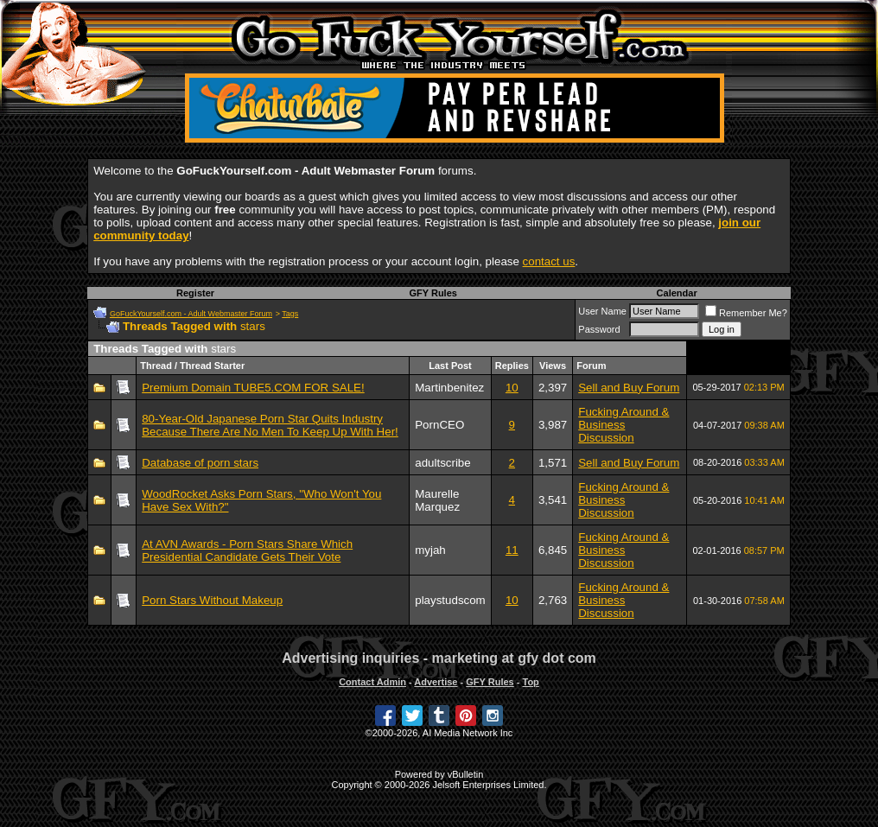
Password (599, 329)
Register (195, 293)
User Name (602, 311)
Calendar (677, 293)
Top (530, 682)
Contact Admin (372, 682)
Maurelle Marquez (437, 500)
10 (512, 387)
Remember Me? (746, 313)
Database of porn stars (200, 462)
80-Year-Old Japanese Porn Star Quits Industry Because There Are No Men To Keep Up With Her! (270, 425)
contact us (549, 261)
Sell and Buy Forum (628, 387)
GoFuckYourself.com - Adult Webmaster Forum (191, 313)
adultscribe (442, 462)
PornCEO (439, 424)
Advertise (435, 682)
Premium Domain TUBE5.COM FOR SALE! (253, 387)
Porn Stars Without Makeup (212, 600)
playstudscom (450, 600)
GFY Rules (432, 293)
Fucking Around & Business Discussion (623, 424)
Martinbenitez (449, 387)
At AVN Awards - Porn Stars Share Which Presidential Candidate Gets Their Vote (247, 550)
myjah (430, 550)
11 (512, 550)
